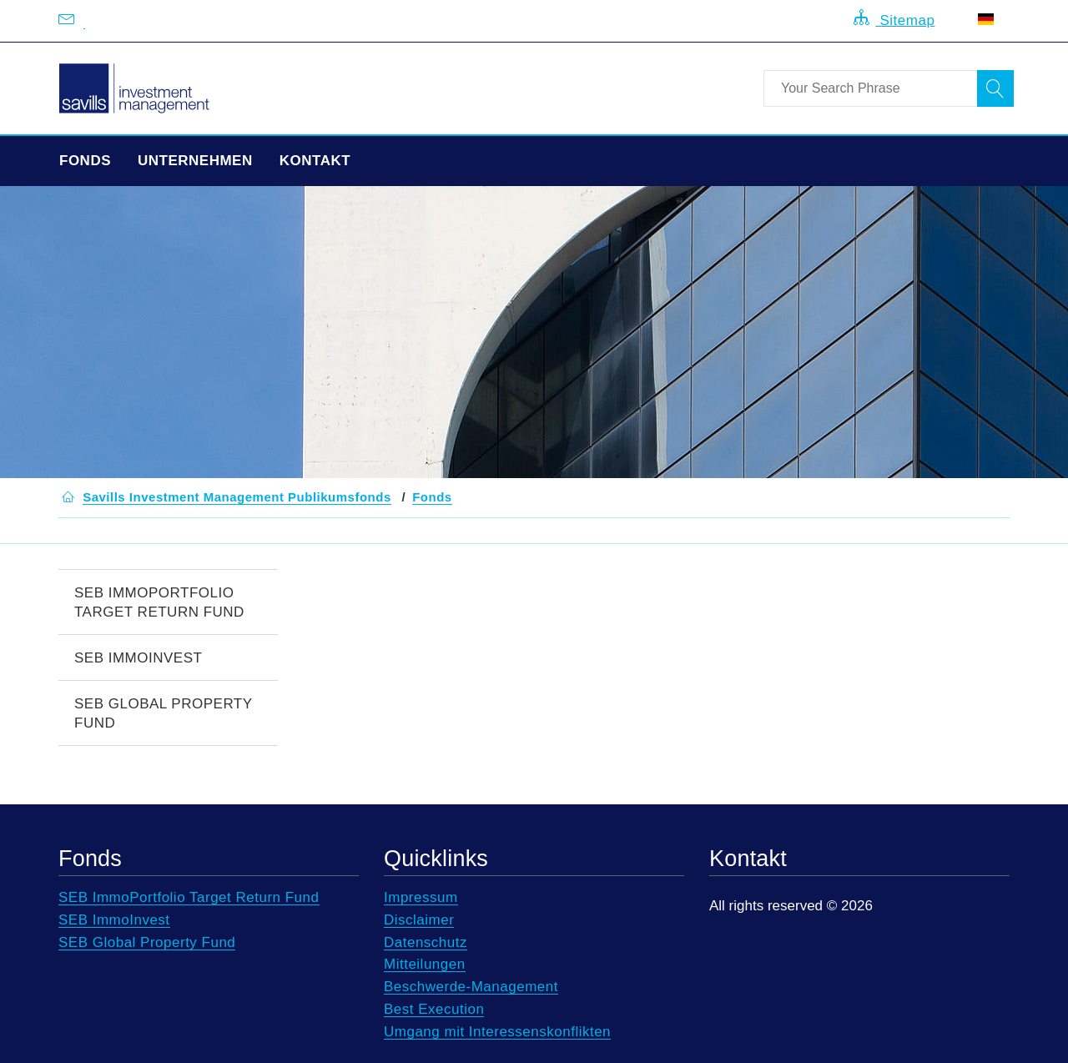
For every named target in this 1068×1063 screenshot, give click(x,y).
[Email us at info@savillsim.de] (84, 21)
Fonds (85, 161)
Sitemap (894, 18)
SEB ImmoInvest (138, 658)
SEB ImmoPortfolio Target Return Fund (159, 602)
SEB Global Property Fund (163, 713)
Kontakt (315, 161)
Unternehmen (195, 161)
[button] (237, 497)
